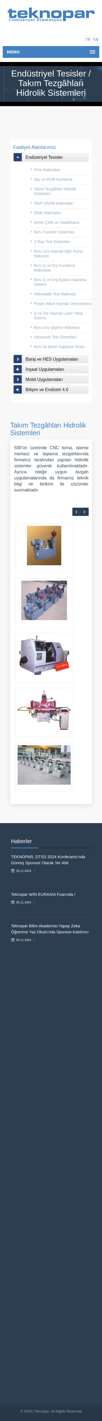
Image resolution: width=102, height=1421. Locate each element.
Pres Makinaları (47, 170)
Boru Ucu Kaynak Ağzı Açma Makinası (58, 253)
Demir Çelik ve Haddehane (56, 222)
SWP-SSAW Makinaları (53, 203)
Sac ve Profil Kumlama (53, 179)
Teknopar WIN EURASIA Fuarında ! (43, 894)
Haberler (21, 841)
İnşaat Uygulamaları (45, 369)
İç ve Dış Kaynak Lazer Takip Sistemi (58, 315)
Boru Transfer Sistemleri (54, 232)
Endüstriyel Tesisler (44, 157)
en (96, 39)
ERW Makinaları (47, 213)
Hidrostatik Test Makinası (55, 294)
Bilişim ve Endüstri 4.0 (47, 389)
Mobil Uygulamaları (44, 379)
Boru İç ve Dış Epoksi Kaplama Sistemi (60, 282)
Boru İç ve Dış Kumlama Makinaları (54, 267)
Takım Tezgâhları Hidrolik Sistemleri (55, 191)
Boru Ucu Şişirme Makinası (57, 327)
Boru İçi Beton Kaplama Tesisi (59, 346)
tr (87, 39)
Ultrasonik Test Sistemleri (55, 337)
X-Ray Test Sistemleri (52, 241)
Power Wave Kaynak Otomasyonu (63, 303)
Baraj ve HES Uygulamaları (52, 359)
